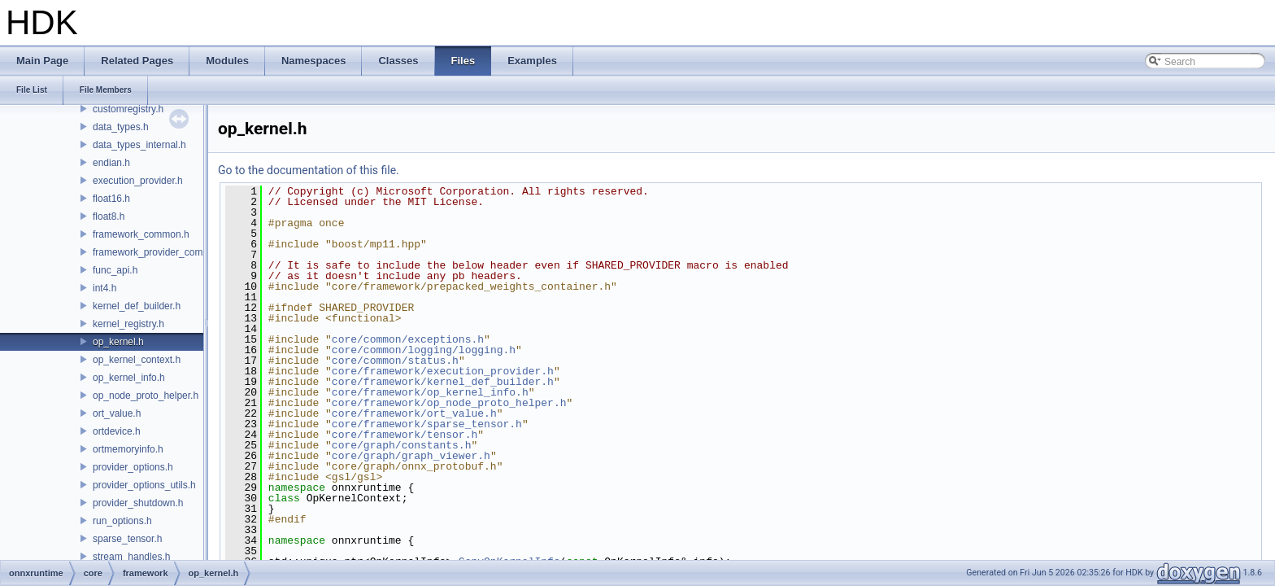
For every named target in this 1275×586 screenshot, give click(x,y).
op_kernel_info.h (129, 377)
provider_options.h (133, 467)
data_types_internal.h (139, 145)
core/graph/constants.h (402, 445)
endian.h (111, 162)
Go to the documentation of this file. (308, 170)
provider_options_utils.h (144, 485)
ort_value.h (117, 413)
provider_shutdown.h (138, 503)
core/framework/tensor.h (404, 434)
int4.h (104, 288)
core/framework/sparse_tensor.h (427, 424)
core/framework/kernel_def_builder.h (443, 381)
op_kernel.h (118, 342)
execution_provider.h (138, 180)
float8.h (108, 216)
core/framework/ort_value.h (414, 413)
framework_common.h (141, 234)
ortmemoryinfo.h (128, 449)
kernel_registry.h (128, 324)
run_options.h (122, 521)
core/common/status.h (395, 360)
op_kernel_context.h (137, 359)
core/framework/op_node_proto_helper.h (449, 403)
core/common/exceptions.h (408, 339)
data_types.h (121, 127)
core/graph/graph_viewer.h (411, 455)
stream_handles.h (131, 556)
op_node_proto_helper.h (145, 395)
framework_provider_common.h (161, 252)
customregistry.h (128, 109)
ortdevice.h (117, 431)
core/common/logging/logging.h (424, 350)
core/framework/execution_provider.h (443, 371)
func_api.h (115, 270)
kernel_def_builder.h (137, 306)
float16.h (111, 198)
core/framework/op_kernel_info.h (430, 392)
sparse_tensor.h (127, 538)
